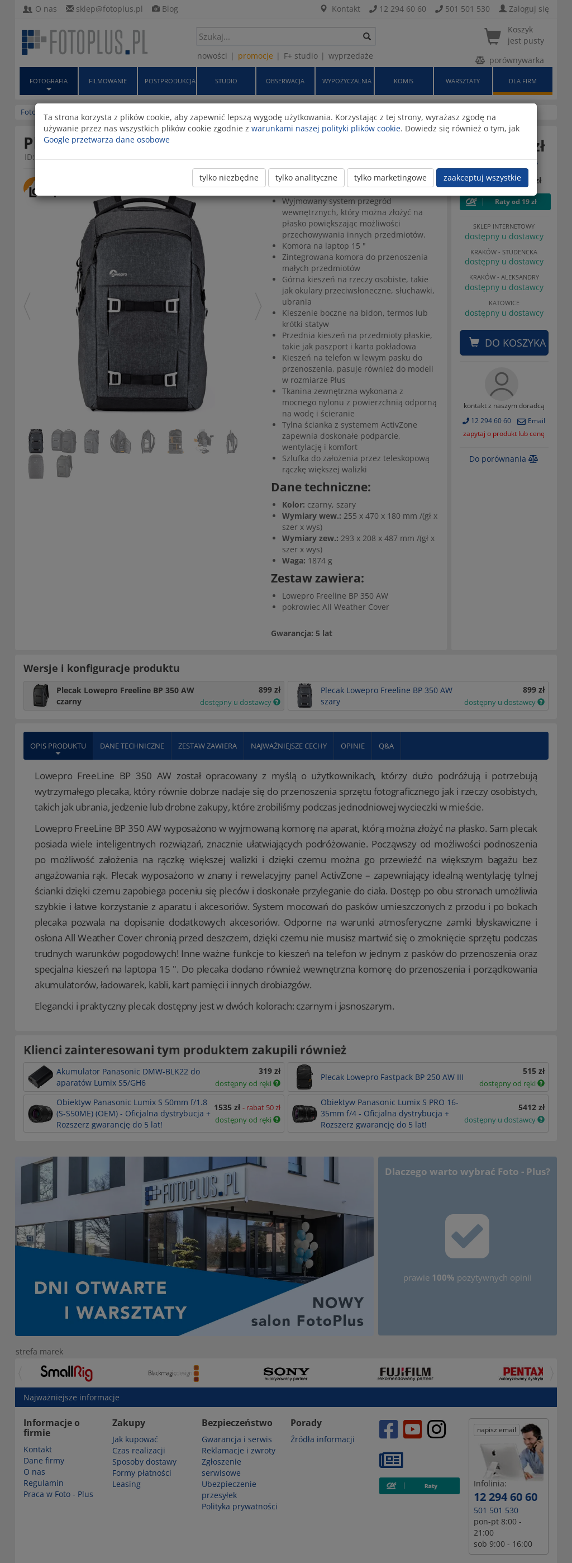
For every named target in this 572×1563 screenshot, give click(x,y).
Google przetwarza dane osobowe (107, 139)
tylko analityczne (306, 177)
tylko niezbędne (229, 177)
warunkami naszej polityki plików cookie (326, 128)
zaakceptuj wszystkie (482, 177)
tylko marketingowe (390, 177)
